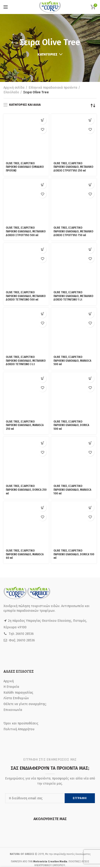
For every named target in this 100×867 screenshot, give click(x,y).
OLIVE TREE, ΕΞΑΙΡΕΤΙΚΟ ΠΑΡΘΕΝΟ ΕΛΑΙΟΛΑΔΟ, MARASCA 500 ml (72, 278)
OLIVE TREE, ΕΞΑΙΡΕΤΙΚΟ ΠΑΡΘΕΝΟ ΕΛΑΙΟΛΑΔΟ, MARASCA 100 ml (72, 363)
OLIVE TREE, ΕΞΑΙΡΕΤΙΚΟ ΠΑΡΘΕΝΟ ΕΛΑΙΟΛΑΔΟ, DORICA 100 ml (73, 403)
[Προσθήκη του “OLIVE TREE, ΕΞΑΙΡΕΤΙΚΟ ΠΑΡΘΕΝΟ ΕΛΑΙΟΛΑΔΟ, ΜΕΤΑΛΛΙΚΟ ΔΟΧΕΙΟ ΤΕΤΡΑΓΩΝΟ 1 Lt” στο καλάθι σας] (90, 210)
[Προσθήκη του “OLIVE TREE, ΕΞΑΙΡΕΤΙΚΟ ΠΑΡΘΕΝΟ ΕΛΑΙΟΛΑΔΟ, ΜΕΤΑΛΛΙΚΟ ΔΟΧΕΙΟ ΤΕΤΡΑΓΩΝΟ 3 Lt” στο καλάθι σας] (42, 256)
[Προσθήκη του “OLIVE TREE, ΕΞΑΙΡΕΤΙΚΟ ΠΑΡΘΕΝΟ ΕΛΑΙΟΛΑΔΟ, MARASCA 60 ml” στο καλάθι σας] (42, 381)
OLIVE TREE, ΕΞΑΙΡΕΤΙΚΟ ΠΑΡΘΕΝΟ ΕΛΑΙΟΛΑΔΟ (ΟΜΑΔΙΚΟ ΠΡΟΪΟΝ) (25, 142)
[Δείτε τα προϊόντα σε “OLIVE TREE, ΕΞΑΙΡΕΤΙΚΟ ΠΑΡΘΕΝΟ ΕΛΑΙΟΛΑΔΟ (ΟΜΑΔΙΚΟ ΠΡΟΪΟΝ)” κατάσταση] (42, 120)
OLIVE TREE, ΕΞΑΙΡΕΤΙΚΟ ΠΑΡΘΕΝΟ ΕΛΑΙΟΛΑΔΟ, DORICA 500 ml (71, 323)
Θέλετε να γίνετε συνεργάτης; (25, 553)
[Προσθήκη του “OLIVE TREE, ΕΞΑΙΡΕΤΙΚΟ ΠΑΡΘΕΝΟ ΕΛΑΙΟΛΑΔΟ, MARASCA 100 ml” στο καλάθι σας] (90, 341)
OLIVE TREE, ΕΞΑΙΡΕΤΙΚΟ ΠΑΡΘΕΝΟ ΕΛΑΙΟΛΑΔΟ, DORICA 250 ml (26, 363)
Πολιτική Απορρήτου (18, 578)
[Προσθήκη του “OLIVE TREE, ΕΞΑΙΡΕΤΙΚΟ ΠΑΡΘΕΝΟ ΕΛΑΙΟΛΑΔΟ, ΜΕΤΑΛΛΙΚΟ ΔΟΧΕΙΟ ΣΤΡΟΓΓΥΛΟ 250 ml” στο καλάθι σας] (90, 120)
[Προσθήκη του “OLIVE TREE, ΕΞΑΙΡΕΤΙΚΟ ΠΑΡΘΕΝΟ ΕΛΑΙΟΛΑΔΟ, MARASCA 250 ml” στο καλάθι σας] (42, 301)
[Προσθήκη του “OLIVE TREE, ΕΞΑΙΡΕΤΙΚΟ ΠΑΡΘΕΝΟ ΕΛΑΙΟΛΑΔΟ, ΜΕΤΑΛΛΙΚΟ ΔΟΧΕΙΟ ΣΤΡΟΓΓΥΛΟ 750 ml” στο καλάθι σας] (90, 165)
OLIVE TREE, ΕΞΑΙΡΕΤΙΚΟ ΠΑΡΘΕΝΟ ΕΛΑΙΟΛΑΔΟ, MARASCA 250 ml (24, 323)
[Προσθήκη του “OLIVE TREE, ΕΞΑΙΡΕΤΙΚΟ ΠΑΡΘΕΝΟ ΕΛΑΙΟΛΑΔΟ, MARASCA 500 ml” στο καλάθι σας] (90, 256)
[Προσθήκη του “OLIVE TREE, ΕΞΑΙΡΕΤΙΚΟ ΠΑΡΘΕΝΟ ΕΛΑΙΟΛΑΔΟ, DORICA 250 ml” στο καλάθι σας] (42, 341)
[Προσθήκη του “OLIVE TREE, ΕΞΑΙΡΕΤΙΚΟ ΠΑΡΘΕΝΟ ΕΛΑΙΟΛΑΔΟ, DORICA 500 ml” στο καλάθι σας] (90, 301)
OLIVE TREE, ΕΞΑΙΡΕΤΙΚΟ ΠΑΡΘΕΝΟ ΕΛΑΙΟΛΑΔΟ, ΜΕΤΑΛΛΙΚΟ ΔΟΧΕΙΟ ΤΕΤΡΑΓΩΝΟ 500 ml (26, 238)
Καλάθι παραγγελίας (18, 541)
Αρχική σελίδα (13, 88)
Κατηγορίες (47, 54)
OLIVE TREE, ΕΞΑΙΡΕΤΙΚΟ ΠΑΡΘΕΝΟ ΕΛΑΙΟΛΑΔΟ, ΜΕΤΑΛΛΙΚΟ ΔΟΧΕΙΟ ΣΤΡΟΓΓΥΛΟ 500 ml (26, 192)
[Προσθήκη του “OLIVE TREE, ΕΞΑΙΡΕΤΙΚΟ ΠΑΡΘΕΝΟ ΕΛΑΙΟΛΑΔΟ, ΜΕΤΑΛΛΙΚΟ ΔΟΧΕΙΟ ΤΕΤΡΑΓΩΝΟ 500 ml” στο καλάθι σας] (42, 210)
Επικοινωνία (12, 558)
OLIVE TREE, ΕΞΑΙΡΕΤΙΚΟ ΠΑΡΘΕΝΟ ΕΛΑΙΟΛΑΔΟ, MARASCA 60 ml (24, 403)
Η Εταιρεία (11, 536)
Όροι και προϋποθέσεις (20, 572)
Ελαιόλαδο (11, 92)
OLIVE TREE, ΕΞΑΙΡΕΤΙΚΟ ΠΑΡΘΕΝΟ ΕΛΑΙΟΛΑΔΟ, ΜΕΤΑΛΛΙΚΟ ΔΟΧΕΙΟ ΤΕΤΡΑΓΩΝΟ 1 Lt (73, 232)
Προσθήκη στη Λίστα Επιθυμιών (42, 130)
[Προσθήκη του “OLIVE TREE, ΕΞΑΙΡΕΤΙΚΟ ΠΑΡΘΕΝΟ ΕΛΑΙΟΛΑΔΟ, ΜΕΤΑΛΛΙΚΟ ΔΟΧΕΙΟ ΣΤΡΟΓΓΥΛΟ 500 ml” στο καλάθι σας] (42, 165)
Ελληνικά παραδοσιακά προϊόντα (53, 88)
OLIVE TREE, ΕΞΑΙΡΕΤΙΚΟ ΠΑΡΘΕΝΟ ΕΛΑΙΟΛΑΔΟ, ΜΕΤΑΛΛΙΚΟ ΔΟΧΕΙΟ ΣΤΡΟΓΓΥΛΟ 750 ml (73, 192)
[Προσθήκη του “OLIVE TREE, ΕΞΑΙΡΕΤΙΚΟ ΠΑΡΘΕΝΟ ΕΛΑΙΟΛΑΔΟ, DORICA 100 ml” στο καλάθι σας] (90, 381)
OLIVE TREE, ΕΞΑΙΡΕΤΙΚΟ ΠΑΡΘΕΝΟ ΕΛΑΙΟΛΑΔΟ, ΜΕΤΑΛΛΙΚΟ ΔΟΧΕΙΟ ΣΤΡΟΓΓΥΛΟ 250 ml (73, 147)
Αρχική (8, 530)
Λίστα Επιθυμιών (16, 547)
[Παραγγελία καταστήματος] (93, 105)
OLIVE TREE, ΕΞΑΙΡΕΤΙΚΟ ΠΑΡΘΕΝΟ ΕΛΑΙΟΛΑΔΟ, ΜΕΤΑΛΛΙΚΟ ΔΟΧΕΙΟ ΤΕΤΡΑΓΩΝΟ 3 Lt (26, 283)
